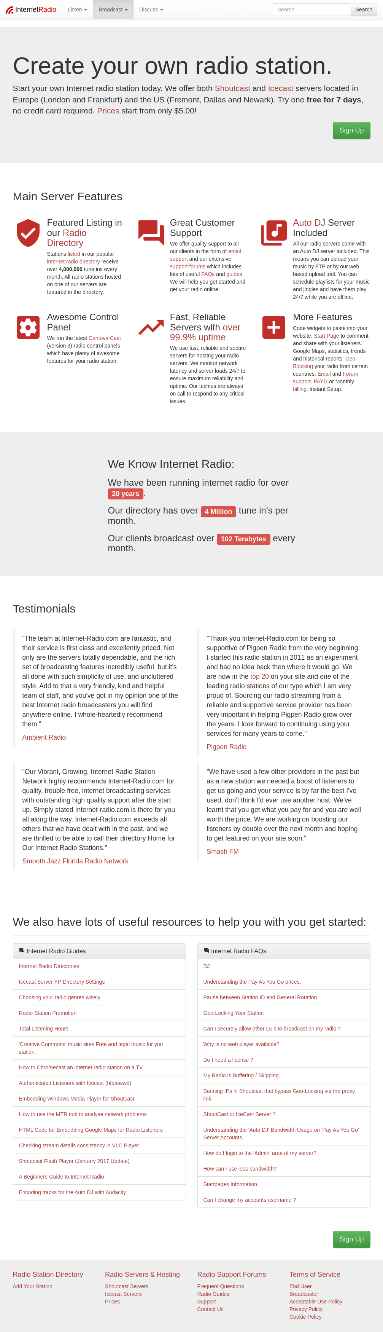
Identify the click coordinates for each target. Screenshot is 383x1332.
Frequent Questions (220, 1286)
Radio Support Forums (231, 1274)
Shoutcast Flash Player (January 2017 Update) (74, 1161)
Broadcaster (303, 1294)
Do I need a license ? (228, 1060)
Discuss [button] (151, 9)
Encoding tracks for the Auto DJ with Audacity (72, 1192)
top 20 (259, 676)
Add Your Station (32, 1286)
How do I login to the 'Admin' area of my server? (259, 1153)
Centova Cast (105, 338)
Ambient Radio (44, 737)
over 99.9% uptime (205, 332)
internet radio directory (73, 261)
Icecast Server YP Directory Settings (62, 982)
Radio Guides (213, 1294)
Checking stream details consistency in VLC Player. (79, 1145)
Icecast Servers (123, 1294)
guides (234, 274)
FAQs (208, 274)
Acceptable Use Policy (315, 1302)
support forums (187, 266)
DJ (206, 966)
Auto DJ (310, 222)
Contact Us (210, 1309)
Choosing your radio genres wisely (59, 997)
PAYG (321, 381)
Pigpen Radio (227, 747)
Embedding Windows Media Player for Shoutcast (76, 1099)
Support (206, 1302)
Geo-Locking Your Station (233, 1013)
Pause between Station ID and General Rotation (260, 997)
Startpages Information (230, 1184)
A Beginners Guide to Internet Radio (61, 1177)
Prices (108, 110)
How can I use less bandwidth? (240, 1169)
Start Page (326, 336)
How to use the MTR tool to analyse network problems (83, 1114)
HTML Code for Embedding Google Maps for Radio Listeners (91, 1130)
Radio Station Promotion (48, 1013)
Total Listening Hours (44, 1029)
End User (300, 1286)
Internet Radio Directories (49, 966)
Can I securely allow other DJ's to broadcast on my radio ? (272, 1029)
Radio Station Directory (48, 1274)
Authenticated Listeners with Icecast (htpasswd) (75, 1083)
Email (324, 374)
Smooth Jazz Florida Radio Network (75, 861)
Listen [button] (77, 9)
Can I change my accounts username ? (249, 1200)
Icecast (281, 88)
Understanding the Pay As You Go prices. (252, 982)
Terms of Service (314, 1274)
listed (74, 254)
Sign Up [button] (351, 130)
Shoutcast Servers (126, 1286)
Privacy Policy (306, 1309)
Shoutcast (232, 88)
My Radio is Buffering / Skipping (241, 1075)
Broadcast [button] (113, 9)
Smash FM (223, 851)
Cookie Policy (305, 1317)
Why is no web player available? (241, 1044)
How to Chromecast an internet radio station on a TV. (81, 1067)
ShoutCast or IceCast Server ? (239, 1114)
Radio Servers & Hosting (142, 1274)
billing (300, 389)
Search (364, 9)
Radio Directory (67, 238)
